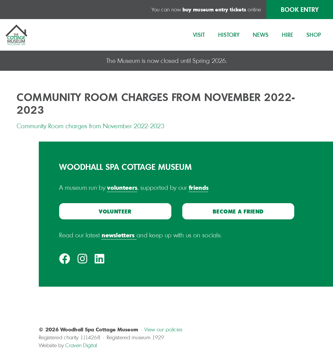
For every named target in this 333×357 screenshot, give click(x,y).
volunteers (122, 187)
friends (199, 187)
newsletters (118, 235)
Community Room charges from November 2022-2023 (90, 126)
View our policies (163, 329)
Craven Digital (81, 345)
